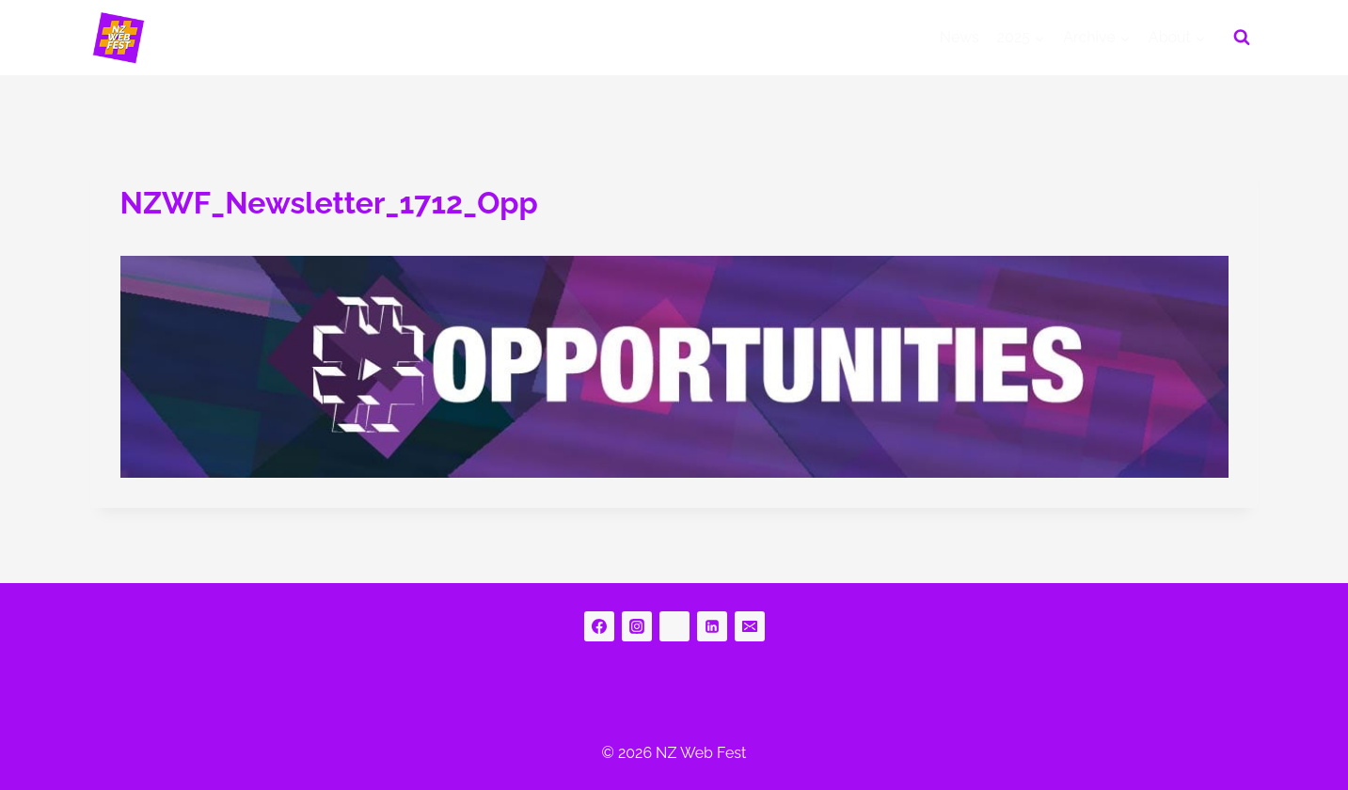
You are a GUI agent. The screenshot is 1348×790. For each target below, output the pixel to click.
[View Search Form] (1242, 38)
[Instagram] (637, 626)
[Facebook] (599, 626)
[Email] (750, 626)
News (959, 37)
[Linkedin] (712, 626)
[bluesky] (674, 626)
